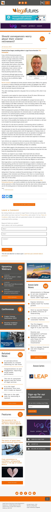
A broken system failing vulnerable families (39, 319)
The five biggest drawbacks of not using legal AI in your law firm (39, 326)
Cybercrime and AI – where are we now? (12, 277)
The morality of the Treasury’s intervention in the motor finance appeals (11, 422)
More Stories (12, 403)
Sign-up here (32, 411)
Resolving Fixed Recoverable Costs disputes (13, 285)
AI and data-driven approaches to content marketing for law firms (13, 362)
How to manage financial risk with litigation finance (40, 349)
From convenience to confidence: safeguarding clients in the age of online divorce (12, 461)
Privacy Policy (24, 215)
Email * (4, 234)
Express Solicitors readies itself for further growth (40, 303)
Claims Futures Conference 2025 (10, 317)
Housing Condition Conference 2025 (10, 323)
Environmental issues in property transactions (12, 292)
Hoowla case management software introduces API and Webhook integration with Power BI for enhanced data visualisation (39, 337)
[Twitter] (7, 196)
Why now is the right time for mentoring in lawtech (12, 396)
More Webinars (12, 297)
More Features (12, 482)
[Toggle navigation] (47, 3)
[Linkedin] (10, 196)
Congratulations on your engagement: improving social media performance (13, 371)
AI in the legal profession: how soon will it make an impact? (12, 388)
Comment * (5, 239)
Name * (4, 229)
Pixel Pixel (34, 505)
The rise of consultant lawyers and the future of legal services (12, 380)
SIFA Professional (9, 189)
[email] (38, 406)
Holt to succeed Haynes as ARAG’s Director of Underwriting (39, 311)
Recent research (6, 82)
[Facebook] (3, 196)
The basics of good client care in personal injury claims (12, 441)
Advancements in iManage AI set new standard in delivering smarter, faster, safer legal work (40, 294)
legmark (38, 507)
